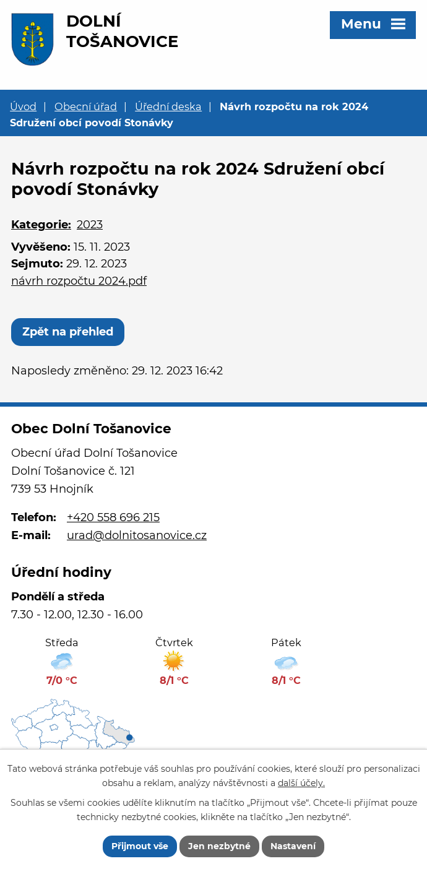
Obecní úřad (85, 106)
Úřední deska (168, 106)
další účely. (301, 783)
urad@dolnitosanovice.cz (137, 535)
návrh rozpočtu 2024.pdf (79, 281)
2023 (90, 224)
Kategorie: (41, 224)
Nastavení (293, 846)
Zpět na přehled (67, 332)
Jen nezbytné (219, 846)
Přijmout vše (139, 846)
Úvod (23, 106)
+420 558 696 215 (113, 517)
